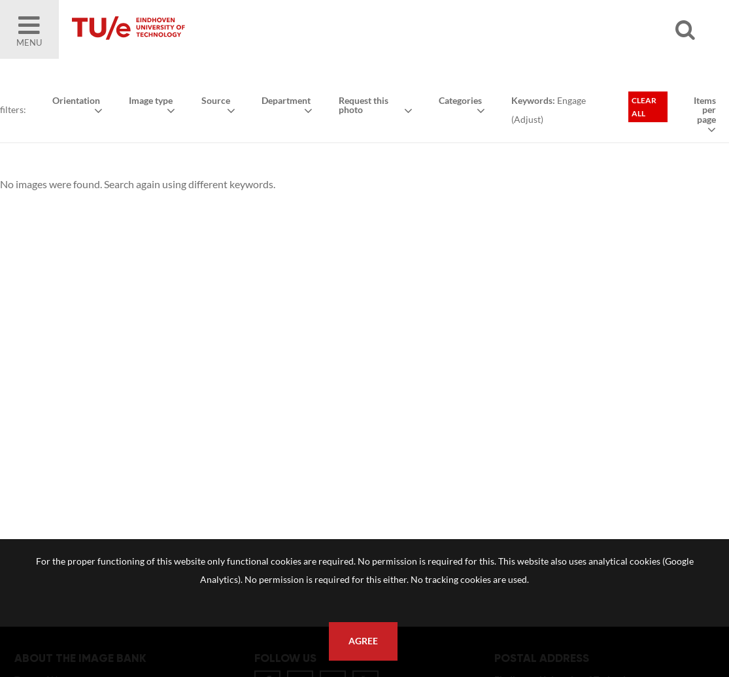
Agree (363, 641)
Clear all (644, 107)
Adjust (527, 119)
